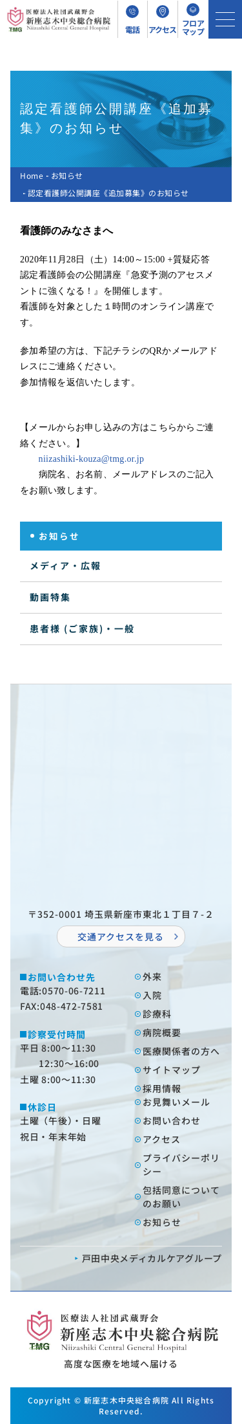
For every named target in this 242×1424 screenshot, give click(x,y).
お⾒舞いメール (176, 1101)
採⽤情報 (162, 1088)
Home (31, 175)
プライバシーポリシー (181, 1164)
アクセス (162, 1139)
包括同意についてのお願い (181, 1196)
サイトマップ (172, 1069)
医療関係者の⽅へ (181, 1051)
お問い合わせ (172, 1120)
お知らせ (67, 175)
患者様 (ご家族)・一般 (82, 628)
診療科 (157, 1013)
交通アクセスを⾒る (120, 936)
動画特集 (50, 596)
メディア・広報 (65, 565)
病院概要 (162, 1032)
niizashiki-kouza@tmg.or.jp (92, 459)
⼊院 (152, 995)
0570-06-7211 (73, 990)
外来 (152, 976)
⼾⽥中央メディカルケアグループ (152, 1258)
